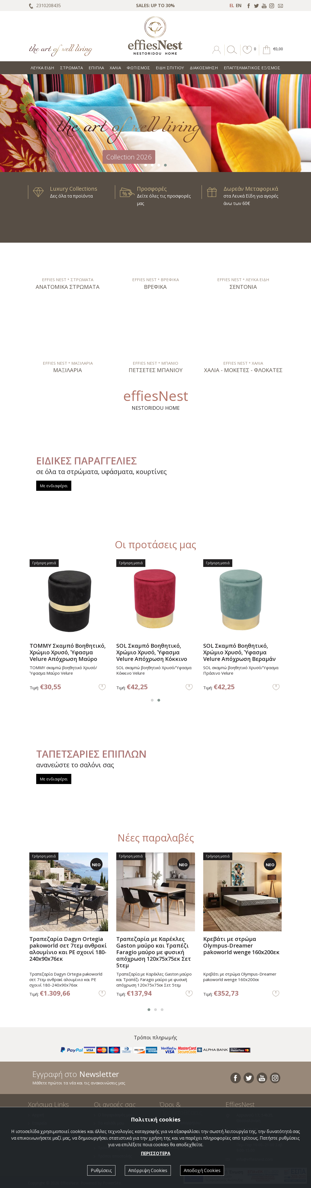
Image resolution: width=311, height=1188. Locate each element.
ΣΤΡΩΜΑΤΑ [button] (71, 67)
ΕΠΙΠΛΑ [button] (96, 67)
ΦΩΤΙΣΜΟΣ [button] (138, 67)
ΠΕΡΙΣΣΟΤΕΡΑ (155, 1153)
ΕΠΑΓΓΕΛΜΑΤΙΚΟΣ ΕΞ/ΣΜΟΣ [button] (252, 67)
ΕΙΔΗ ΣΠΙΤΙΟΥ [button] (170, 67)
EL (232, 5)
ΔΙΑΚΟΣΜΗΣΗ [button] (204, 67)
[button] (247, 54)
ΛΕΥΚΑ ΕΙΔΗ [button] (42, 67)
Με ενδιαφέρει (54, 485)
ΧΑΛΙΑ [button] (115, 67)
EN (239, 5)
